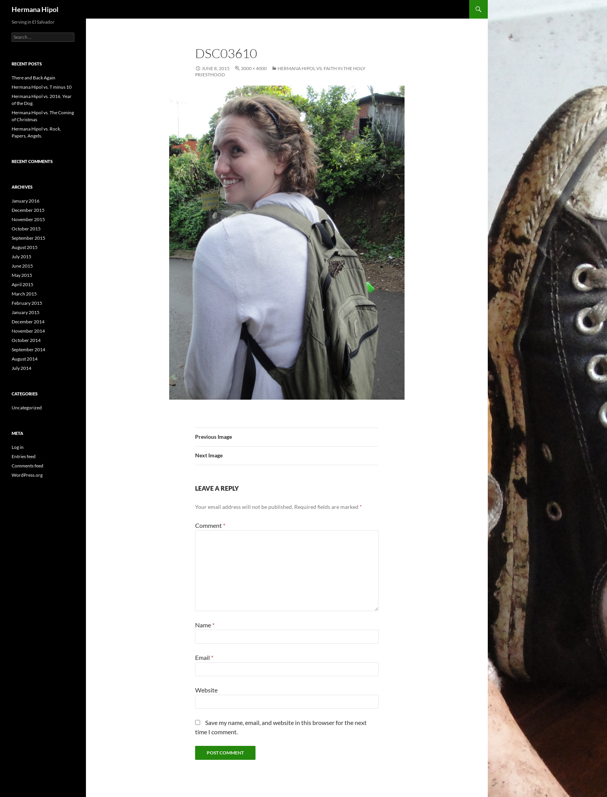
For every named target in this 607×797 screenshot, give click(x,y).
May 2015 (22, 275)
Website (206, 690)
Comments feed (27, 466)
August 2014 (25, 359)
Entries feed (24, 456)
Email (204, 657)
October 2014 (26, 340)
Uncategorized (27, 408)
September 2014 (28, 349)
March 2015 (24, 294)
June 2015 (22, 266)
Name (204, 625)
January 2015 (25, 312)
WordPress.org (27, 475)
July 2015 (21, 256)
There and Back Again (33, 78)
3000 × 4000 (254, 68)
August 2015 (25, 247)
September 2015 (28, 238)
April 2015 (22, 284)
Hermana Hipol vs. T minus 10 (42, 87)
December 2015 (28, 210)
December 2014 (28, 322)
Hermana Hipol (35, 9)
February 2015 (27, 303)
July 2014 (21, 368)
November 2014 (28, 331)
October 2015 (26, 229)
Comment (210, 525)
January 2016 (25, 201)
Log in (18, 447)
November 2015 (28, 219)
